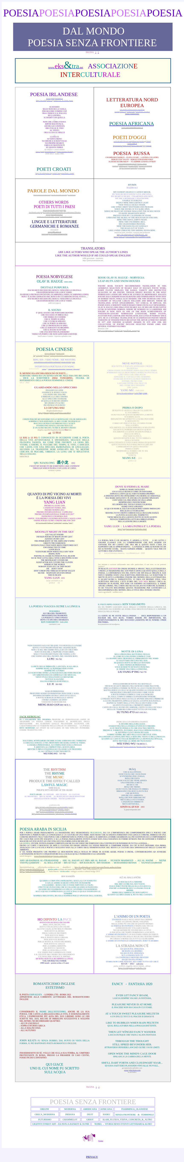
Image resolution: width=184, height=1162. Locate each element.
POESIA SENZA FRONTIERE (93, 1102)
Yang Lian (54, 502)
